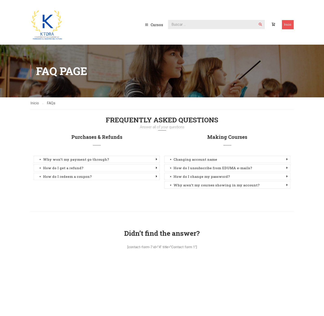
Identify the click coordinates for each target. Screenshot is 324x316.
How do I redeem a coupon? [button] (67, 176)
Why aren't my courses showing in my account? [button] (216, 185)
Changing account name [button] (195, 159)
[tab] (97, 159)
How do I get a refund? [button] (63, 168)
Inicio (287, 24)
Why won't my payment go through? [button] (76, 159)
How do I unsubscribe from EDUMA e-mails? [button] (212, 168)
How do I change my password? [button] (201, 176)
